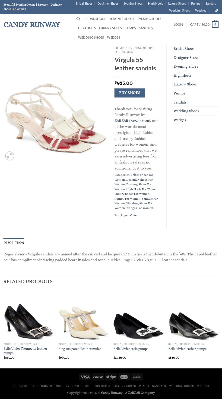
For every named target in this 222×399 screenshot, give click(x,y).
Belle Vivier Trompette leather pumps (25, 351)
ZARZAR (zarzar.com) (132, 121)
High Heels (155, 3)
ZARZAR (134, 393)
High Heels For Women (142, 189)
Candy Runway (31, 24)
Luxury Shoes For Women (131, 193)
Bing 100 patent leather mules (79, 349)
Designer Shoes (108, 3)
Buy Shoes (129, 93)
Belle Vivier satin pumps (130, 349)
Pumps (195, 3)
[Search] (78, 18)
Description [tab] (13, 243)
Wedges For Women (139, 208)
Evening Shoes (133, 3)
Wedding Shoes (179, 10)
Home (119, 48)
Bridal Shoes (84, 3)
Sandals (211, 3)
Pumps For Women (127, 198)
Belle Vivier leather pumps (187, 349)
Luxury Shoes (177, 3)
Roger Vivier (129, 215)
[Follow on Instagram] (216, 10)
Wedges (200, 10)
